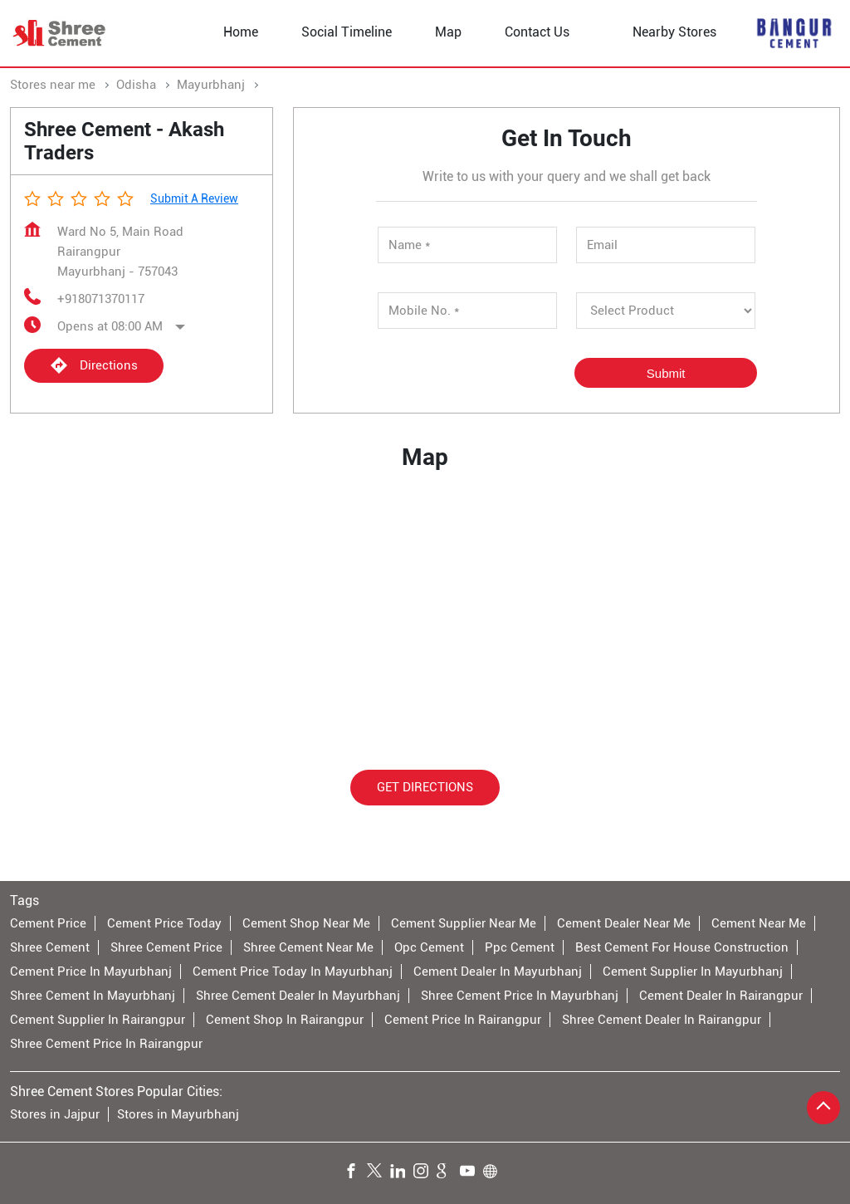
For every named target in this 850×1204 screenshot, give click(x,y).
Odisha (136, 84)
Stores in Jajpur (55, 1114)
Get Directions (425, 787)
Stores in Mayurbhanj (178, 1114)
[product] (666, 310)
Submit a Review (194, 198)
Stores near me (52, 84)
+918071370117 (100, 298)
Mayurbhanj (211, 84)
